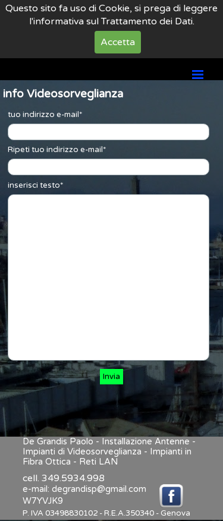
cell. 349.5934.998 (64, 478)
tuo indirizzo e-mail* (45, 114)
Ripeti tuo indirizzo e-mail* (57, 149)
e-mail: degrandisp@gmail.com (84, 489)
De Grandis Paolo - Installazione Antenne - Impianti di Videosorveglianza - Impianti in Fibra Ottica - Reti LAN (110, 452)
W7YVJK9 (43, 501)
